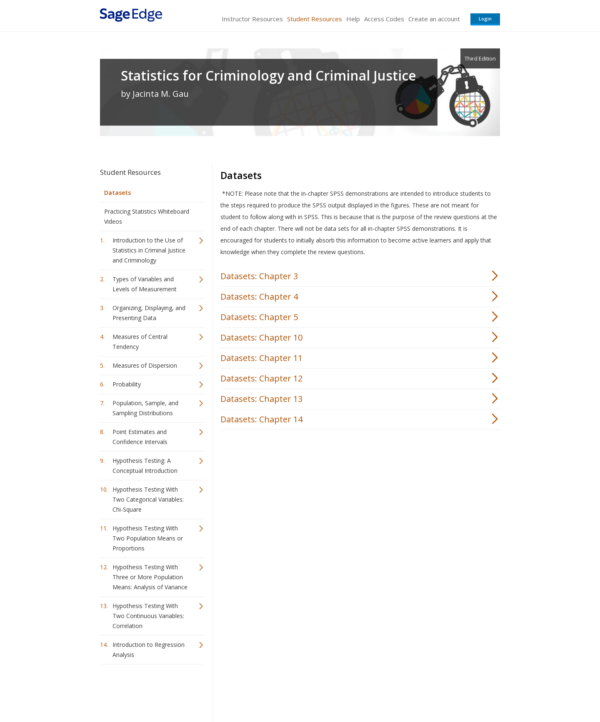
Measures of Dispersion (144, 365)
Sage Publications (147, 691)
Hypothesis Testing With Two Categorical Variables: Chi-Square (148, 499)
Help (353, 19)
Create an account (434, 19)
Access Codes (384, 19)
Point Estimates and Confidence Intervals (140, 437)
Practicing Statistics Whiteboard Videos (146, 216)
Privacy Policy (445, 691)
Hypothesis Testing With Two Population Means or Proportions (147, 538)
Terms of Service (347, 691)
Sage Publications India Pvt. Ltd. (220, 691)
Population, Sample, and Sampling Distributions (145, 408)
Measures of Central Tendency (140, 342)
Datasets (117, 193)
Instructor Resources (252, 19)
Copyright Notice (398, 691)
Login (485, 18)
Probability (126, 384)
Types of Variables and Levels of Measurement (144, 284)
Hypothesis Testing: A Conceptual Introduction (145, 466)
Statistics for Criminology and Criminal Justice (268, 75)
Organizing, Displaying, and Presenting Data (148, 313)
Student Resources (314, 19)
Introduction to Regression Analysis (148, 650)
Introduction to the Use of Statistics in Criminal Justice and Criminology (148, 250)
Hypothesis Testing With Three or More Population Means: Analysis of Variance (150, 577)
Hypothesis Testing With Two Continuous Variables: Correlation (148, 616)
